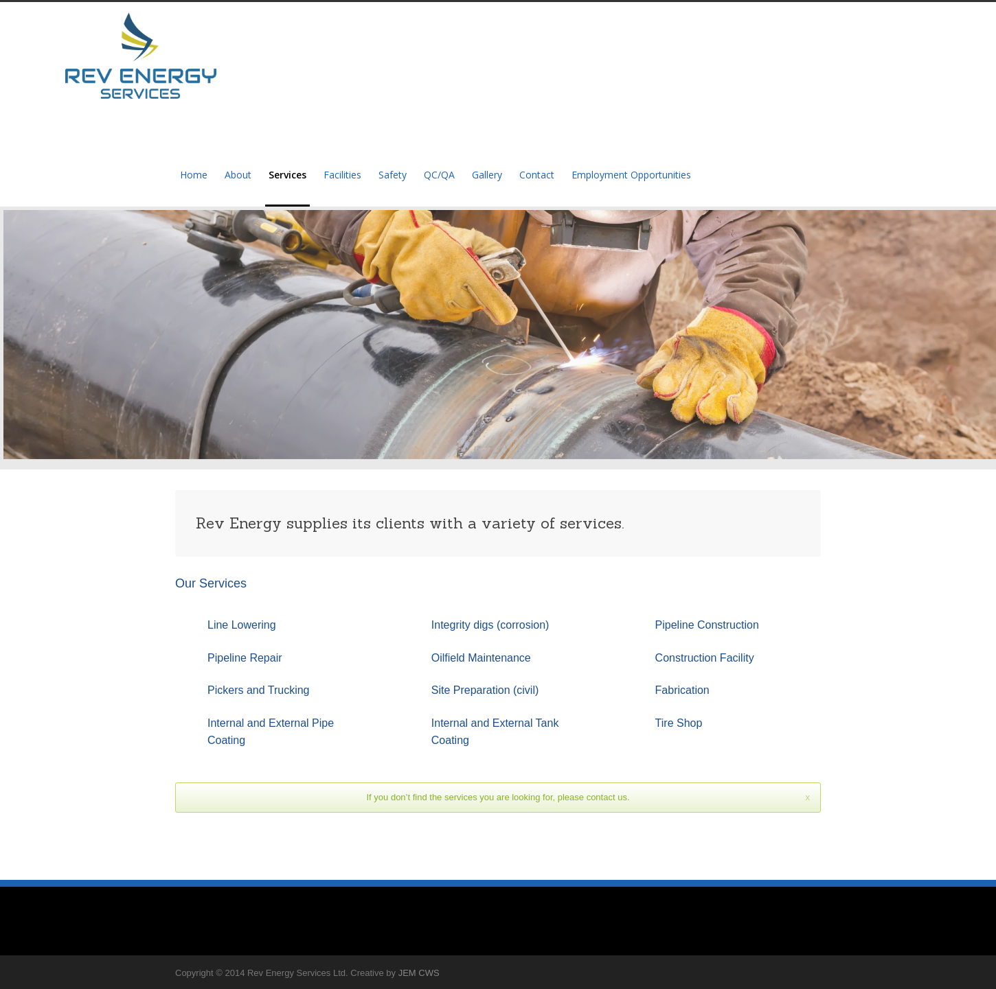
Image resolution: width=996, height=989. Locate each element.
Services (287, 174)
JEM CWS (419, 973)
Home (193, 174)
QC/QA (439, 174)
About (238, 174)
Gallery (487, 174)
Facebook (807, 972)
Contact (536, 174)
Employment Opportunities (631, 174)
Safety (392, 174)
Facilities (342, 174)
